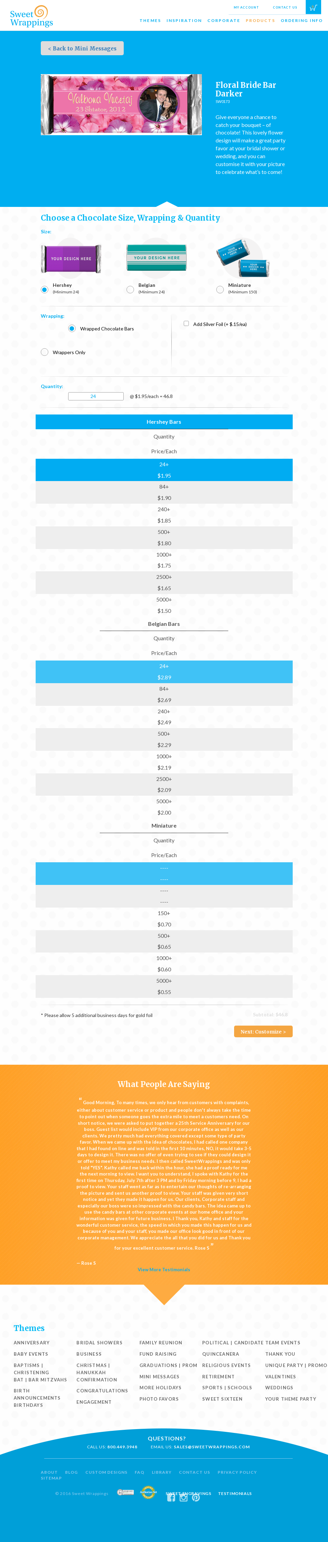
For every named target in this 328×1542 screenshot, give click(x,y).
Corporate (223, 20)
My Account (246, 7)
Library (162, 1472)
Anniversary (32, 1342)
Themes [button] (150, 20)
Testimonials (235, 1493)
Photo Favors (159, 1399)
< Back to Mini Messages (82, 48)
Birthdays (28, 1405)
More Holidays (160, 1387)
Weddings (279, 1387)
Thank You (280, 1354)
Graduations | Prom (168, 1365)
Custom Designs (106, 1472)
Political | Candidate (233, 1342)
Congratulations (102, 1390)
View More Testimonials (164, 1269)
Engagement (94, 1402)
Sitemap (51, 1478)
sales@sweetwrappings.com (212, 1446)
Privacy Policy (237, 1472)
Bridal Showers (99, 1342)
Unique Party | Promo (296, 1365)
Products (260, 20)
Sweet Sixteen (222, 1399)
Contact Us (285, 7)
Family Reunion (161, 1342)
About (49, 1472)
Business (89, 1354)
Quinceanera (220, 1354)
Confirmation (96, 1379)
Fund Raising (158, 1354)
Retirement (218, 1376)
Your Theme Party (290, 1399)
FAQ (139, 1472)
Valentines (280, 1376)
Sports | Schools (227, 1387)
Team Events (283, 1342)
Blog (71, 1472)
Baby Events (31, 1354)
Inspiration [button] (184, 20)
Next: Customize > (263, 1032)
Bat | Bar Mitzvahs (41, 1379)
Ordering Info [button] (302, 20)
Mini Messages (159, 1376)
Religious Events (226, 1365)
